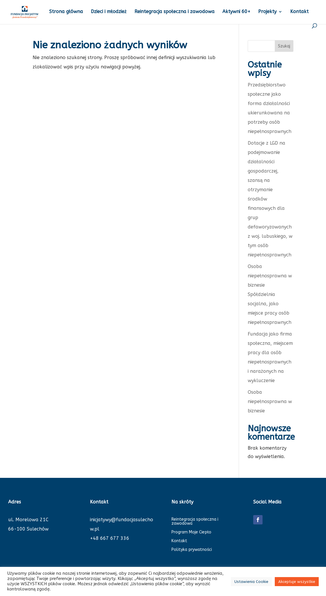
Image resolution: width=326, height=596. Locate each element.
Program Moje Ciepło (191, 532)
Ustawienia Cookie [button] (251, 581)
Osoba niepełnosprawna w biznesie (270, 401)
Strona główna (66, 12)
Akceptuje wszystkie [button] (296, 581)
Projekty (267, 12)
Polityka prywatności (191, 550)
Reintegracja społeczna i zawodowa (174, 12)
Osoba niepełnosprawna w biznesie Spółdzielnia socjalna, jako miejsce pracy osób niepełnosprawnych (270, 294)
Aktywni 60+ (236, 12)
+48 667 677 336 (109, 538)
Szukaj (284, 46)
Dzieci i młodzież (109, 12)
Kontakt (299, 12)
